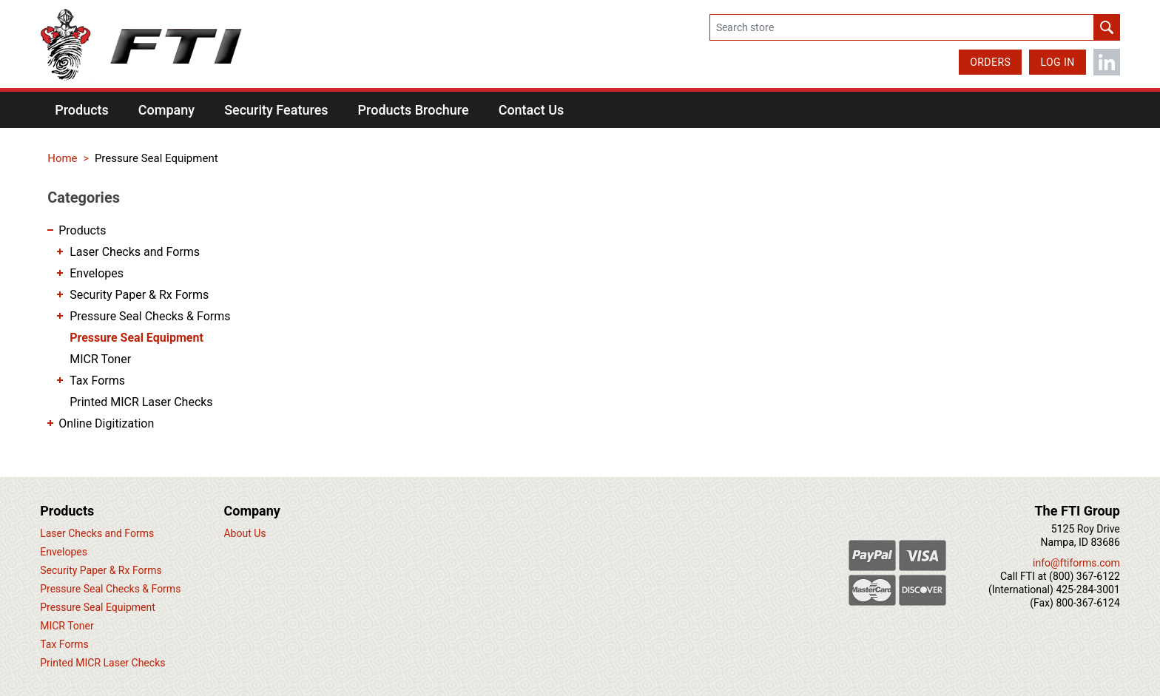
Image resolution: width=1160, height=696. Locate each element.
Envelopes (97, 273)
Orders (990, 62)
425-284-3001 (1087, 589)
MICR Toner (100, 359)
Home (62, 158)
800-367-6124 (1087, 603)
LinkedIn (1106, 62)
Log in (1057, 62)
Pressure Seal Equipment (136, 338)
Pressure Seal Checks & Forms (150, 316)
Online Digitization (106, 423)
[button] (82, 110)
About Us (244, 533)
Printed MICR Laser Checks (141, 402)
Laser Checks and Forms (135, 252)
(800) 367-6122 (1084, 576)
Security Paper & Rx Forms (139, 295)
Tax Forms (97, 381)
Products (82, 230)
